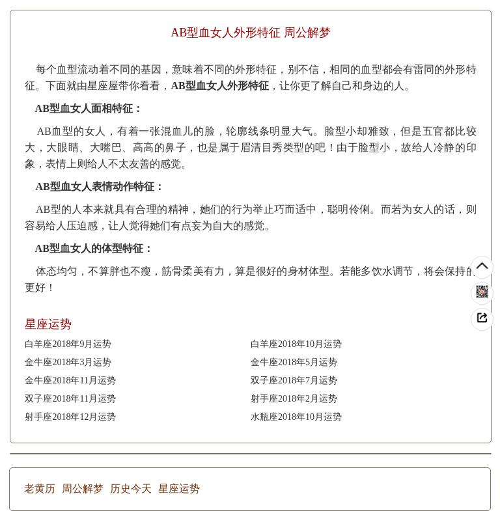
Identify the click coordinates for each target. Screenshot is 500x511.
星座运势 (179, 488)
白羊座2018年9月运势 (68, 344)
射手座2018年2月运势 (294, 399)
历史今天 (131, 488)
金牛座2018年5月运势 (294, 362)
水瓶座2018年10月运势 (296, 417)
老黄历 (39, 488)
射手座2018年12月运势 (70, 417)
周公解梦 (83, 488)
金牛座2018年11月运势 (70, 380)
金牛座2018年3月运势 (68, 362)
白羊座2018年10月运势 (296, 344)
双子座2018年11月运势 (70, 399)
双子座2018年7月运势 (294, 380)
